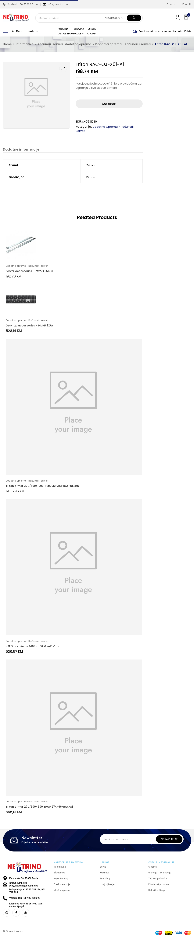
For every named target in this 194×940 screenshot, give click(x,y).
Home (7, 44)
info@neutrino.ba (58, 4)
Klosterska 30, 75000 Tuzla (20, 4)
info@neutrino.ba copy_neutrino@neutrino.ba (23, 884)
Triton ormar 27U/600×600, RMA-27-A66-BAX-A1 (39, 807)
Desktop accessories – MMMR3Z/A (29, 325)
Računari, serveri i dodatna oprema (64, 44)
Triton (90, 165)
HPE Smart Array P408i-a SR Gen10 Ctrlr (32, 646)
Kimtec (91, 177)
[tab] (21, 149)
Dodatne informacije (21, 149)
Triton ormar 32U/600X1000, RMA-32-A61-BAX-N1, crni (42, 486)
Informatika (25, 44)
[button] (186, 17)
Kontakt (186, 4)
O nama (171, 4)
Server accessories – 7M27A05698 (29, 271)
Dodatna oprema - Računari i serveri (123, 44)
